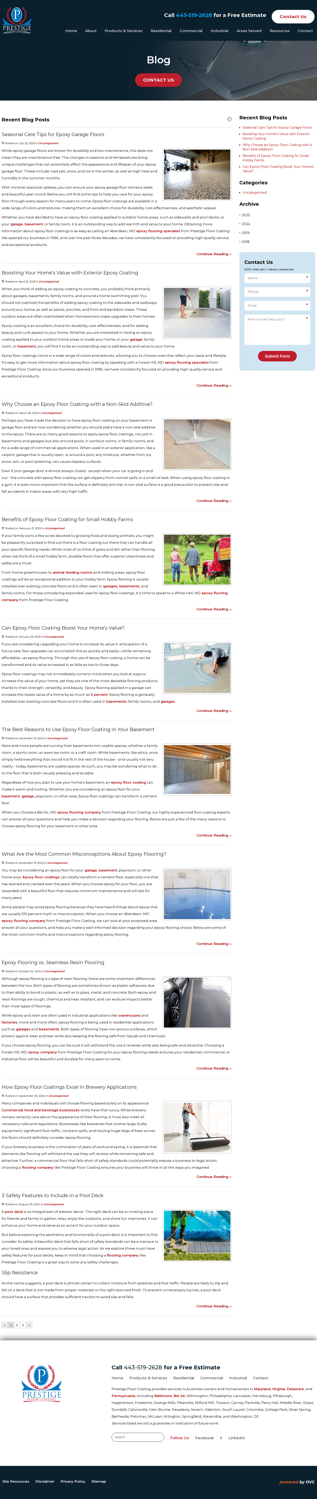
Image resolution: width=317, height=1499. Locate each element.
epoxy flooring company (78, 812)
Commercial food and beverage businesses (41, 1110)
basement (33, 224)
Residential (161, 31)
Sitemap (98, 1481)
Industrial (219, 31)
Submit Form (277, 356)
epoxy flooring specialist (157, 231)
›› (29, 1325)
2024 (244, 223)
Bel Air (179, 1396)
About (91, 31)
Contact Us (293, 16)
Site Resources (15, 1481)
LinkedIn (236, 1438)
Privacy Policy (72, 1481)
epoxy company (42, 1052)
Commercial (191, 31)
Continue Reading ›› (214, 254)
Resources (280, 31)
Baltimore (163, 1396)
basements (128, 586)
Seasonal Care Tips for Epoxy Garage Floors (277, 127)
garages (109, 586)
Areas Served (249, 31)
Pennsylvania (123, 1396)
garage (16, 224)
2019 (244, 232)
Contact (305, 31)
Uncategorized (48, 143)
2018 (244, 241)
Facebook (204, 1438)
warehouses (129, 1015)
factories (9, 1022)
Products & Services (124, 31)
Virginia (278, 1389)
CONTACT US (158, 80)
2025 (244, 215)
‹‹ (5, 1325)
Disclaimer (44, 1481)
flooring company (37, 1167)
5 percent (99, 695)
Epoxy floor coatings (40, 877)
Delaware (295, 1389)
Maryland (262, 1389)
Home (71, 31)
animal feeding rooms (72, 572)
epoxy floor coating (128, 782)
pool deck (14, 1212)
